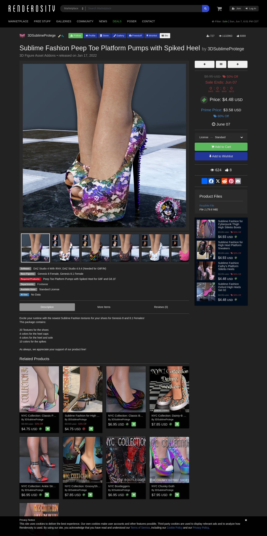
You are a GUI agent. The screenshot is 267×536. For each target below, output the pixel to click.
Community (85, 21)
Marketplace (18, 21)
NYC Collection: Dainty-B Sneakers (173, 415)
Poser (131, 21)
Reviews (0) (161, 307)
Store (104, 35)
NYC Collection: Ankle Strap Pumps (44, 486)
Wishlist (151, 35)
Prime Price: (212, 110)
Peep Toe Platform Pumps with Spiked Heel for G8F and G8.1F (79, 278)
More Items (104, 307)
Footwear (42, 284)
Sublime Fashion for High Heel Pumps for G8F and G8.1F (100, 415)
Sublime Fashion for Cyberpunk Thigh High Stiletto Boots (230, 224)
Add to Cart (221, 147)
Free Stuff (42, 21)
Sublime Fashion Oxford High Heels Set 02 (229, 287)
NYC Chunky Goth (163, 486)
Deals (117, 21)
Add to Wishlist (221, 156)
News (103, 21)
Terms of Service (140, 527)
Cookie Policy (174, 527)
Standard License (49, 289)
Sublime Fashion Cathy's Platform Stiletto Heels (228, 266)
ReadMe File (207, 205)
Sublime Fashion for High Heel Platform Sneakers (230, 245)
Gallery (118, 35)
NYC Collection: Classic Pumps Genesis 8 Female (53, 415)
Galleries (63, 21)
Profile (90, 35)
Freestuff (135, 35)
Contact (148, 21)
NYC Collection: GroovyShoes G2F (86, 486)
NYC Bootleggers (119, 486)
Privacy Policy (201, 527)
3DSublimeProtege (226, 48)
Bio (165, 35)
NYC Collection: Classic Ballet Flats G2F (133, 415)
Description (47, 307)
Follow (75, 35)
